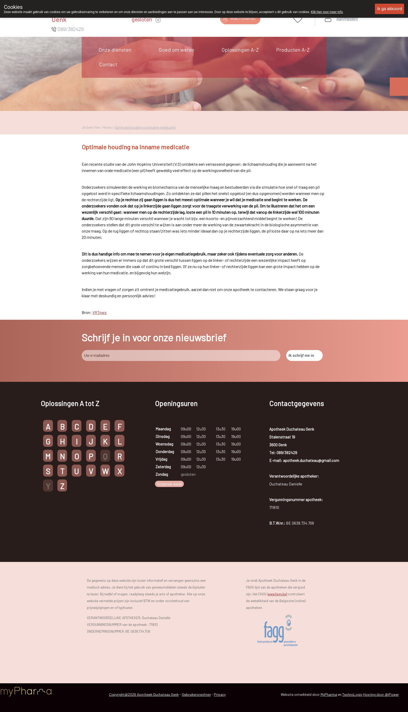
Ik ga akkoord (389, 8)
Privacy (220, 694)
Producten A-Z (293, 49)
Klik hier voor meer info (327, 12)
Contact (108, 64)
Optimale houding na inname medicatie (145, 127)
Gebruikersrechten (196, 694)
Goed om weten (176, 49)
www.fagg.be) (277, 594)
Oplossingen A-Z (240, 49)
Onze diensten (115, 49)
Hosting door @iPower (381, 694)
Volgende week (169, 484)
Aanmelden (347, 18)
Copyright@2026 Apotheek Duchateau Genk (144, 694)
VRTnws (99, 312)
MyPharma (329, 694)
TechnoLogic (352, 694)
